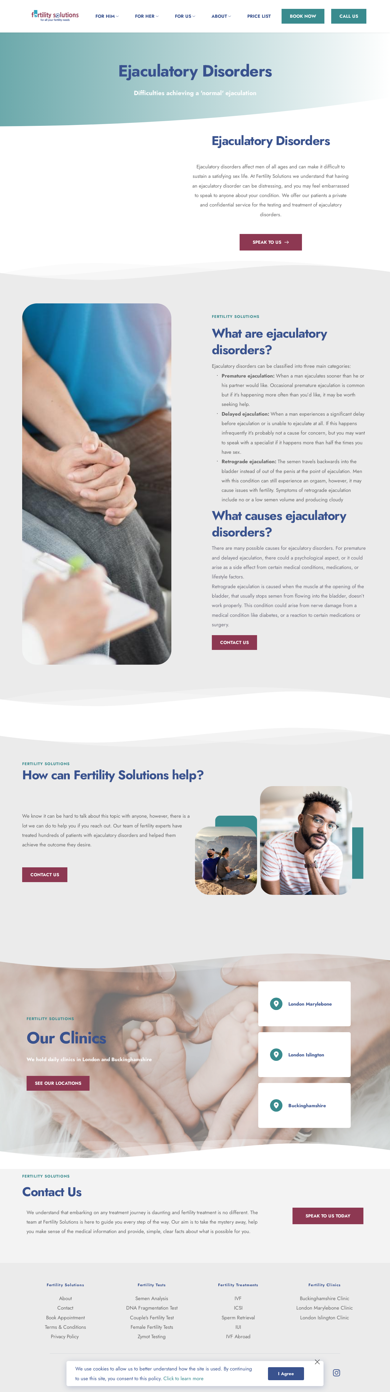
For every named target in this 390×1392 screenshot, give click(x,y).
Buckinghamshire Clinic (324, 1298)
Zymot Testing (152, 1336)
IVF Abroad (238, 1336)
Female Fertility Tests (152, 1327)
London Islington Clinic (324, 1317)
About (65, 1298)
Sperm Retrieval (238, 1317)
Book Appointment (65, 1317)
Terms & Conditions (65, 1327)
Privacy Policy (65, 1336)
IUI (238, 1327)
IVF (238, 1298)
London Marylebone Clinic (324, 1307)
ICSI (238, 1307)
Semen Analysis (151, 1298)
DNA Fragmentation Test (152, 1307)
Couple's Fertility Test (152, 1317)
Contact (65, 1307)
